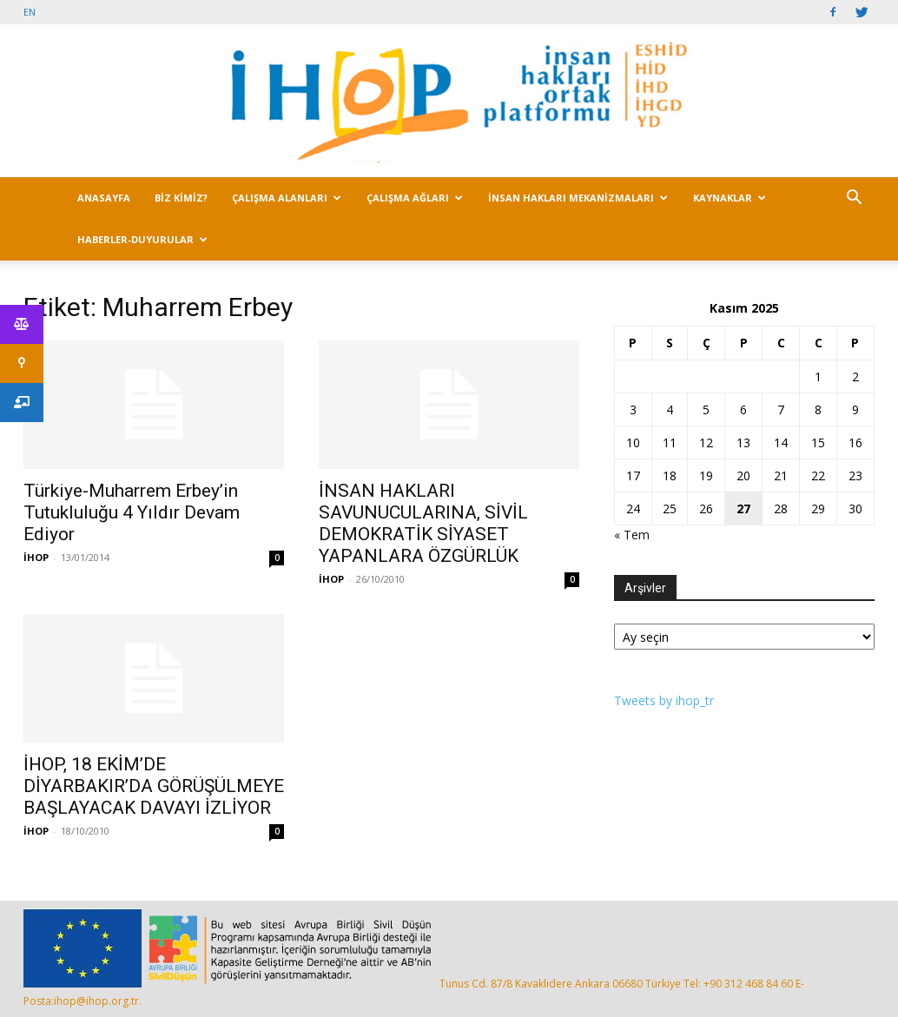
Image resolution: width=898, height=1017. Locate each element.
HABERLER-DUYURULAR (142, 239)
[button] (854, 199)
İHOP (36, 557)
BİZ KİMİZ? (181, 197)
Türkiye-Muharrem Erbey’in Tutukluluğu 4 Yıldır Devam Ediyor (131, 512)
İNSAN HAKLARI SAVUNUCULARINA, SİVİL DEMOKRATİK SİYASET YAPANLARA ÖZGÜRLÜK (423, 523)
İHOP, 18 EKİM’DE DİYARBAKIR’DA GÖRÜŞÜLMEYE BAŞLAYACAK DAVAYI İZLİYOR (153, 786)
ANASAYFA (103, 197)
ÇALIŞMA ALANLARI (286, 197)
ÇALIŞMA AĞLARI (414, 197)
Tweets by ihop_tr (664, 700)
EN (29, 11)
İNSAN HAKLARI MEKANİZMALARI (578, 197)
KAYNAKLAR (729, 197)
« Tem (632, 534)
